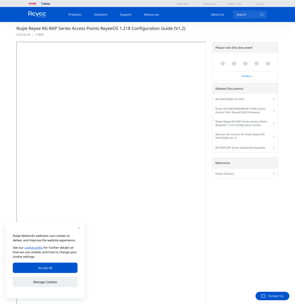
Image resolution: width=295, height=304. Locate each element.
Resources (151, 14)
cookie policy (33, 247)
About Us (217, 14)
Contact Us (209, 3)
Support (126, 14)
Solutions (100, 14)
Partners (182, 3)
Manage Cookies (45, 282)
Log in (260, 3)
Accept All (45, 268)
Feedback (247, 76)
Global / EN (234, 3)
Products (74, 14)
